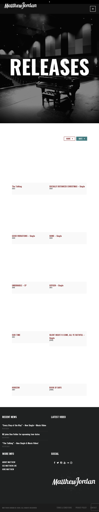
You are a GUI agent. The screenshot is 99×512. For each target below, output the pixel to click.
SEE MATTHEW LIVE (9, 465)
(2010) (51, 340)
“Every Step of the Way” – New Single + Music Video (24, 425)
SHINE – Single (55, 235)
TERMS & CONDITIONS (64, 508)
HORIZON (16, 387)
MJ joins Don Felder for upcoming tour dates (21, 434)
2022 (13, 188)
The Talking (17, 186)
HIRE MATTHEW (8, 469)
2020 (50, 188)
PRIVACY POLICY (81, 508)
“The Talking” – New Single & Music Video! (20, 443)
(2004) (51, 389)
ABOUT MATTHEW (8, 462)
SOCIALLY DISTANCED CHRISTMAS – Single (67, 186)
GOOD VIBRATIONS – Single (23, 235)
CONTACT (93, 508)
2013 (50, 287)
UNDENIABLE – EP (19, 285)
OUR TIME (16, 334)
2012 (13, 337)
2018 (13, 287)
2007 (13, 389)
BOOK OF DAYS (55, 387)
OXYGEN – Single (56, 285)
